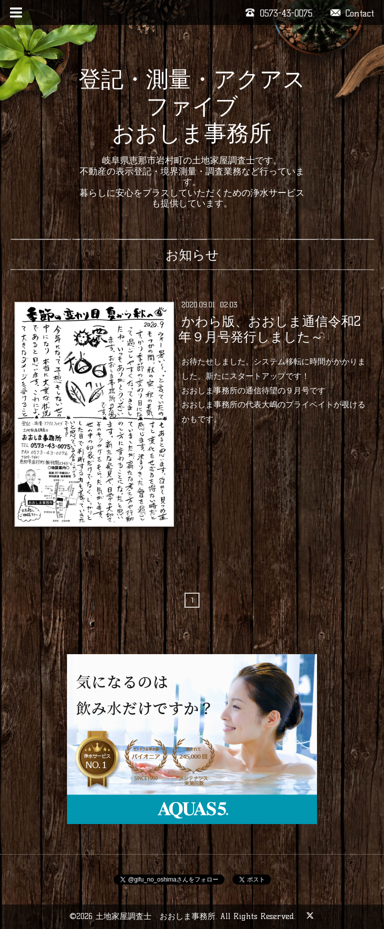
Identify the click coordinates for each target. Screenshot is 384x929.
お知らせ (192, 255)
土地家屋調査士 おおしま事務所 (156, 916)
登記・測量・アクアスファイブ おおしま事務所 (192, 105)
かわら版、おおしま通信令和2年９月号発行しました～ (269, 329)
